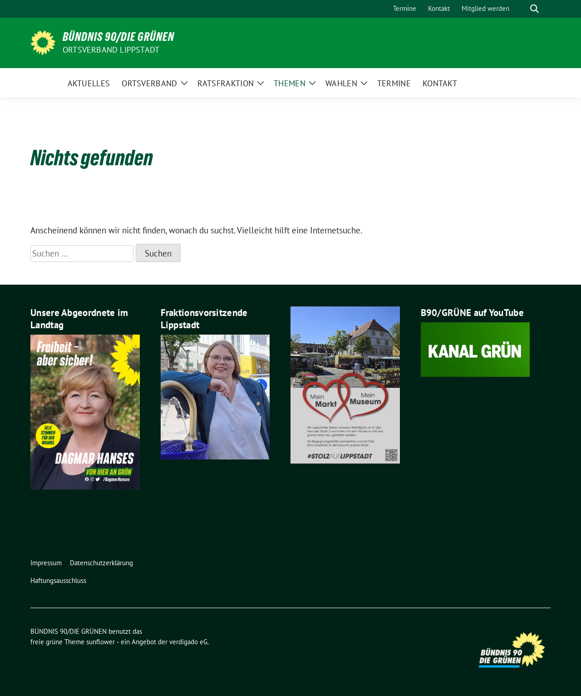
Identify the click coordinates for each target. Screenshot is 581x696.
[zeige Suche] (534, 9)
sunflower (100, 641)
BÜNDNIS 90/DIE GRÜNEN (118, 37)
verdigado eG (188, 641)
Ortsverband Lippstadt (111, 49)
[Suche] (521, 9)
